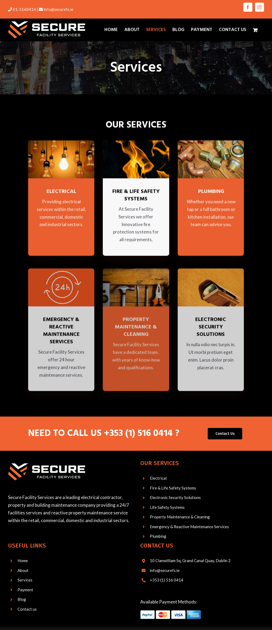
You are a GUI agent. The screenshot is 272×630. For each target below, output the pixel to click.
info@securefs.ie (58, 9)
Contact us (27, 609)
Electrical (158, 478)
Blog (22, 599)
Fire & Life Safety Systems (173, 488)
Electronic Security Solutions (175, 497)
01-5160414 (24, 9)
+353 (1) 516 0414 (138, 433)
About (23, 570)
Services (25, 580)
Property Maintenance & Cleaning (180, 517)
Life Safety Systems (167, 507)
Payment (25, 590)
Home (23, 560)
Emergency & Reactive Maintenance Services (189, 526)
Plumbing (158, 536)
